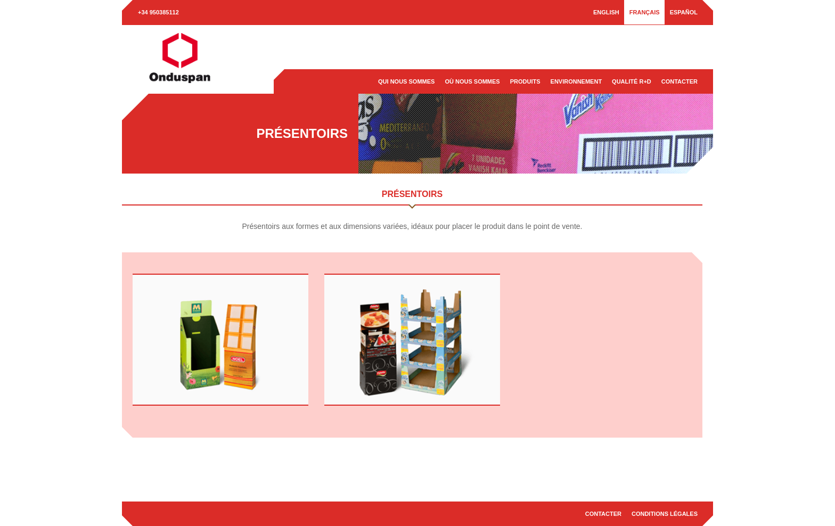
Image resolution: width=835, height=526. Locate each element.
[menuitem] (606, 12)
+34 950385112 (158, 12)
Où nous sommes (472, 81)
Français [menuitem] (644, 12)
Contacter (679, 81)
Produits (525, 81)
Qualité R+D (631, 81)
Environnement (576, 81)
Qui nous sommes (406, 81)
